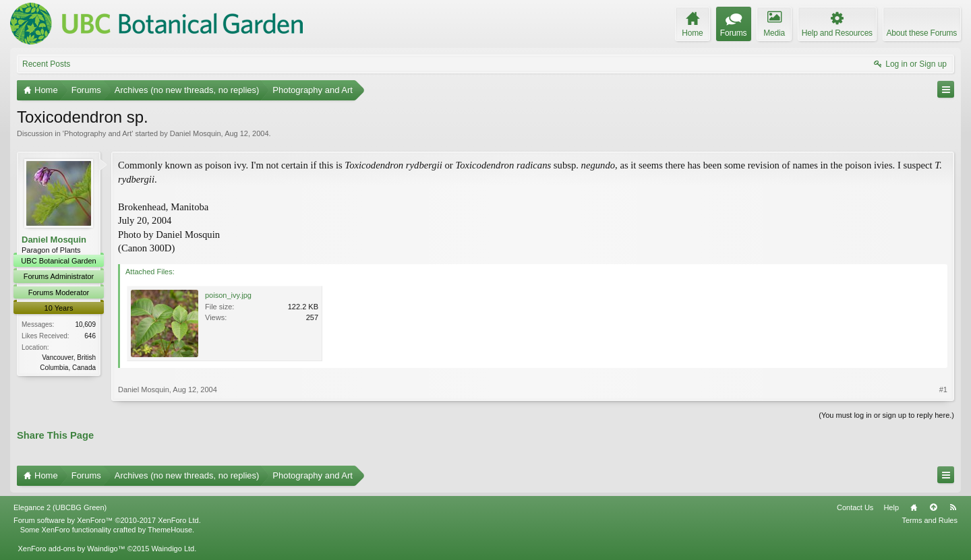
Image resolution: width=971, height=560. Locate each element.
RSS (953, 507)
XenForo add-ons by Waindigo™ (71, 549)
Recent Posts (46, 64)
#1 (943, 389)
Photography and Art (97, 133)
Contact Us (855, 507)
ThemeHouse (170, 530)
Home (913, 507)
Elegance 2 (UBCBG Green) (60, 507)
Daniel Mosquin (195, 133)
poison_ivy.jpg (228, 295)
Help (891, 507)
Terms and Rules (930, 520)
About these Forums (922, 33)
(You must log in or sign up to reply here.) (886, 415)
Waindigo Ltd (172, 549)
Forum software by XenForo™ (107, 520)
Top (933, 507)
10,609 (85, 324)
